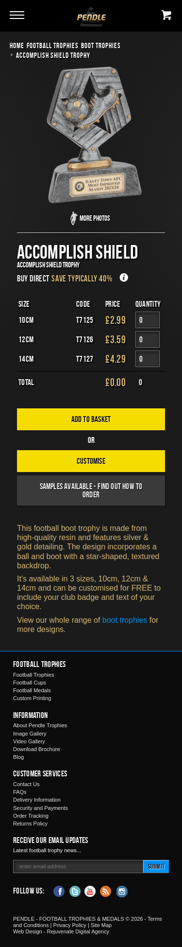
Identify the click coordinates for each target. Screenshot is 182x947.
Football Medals (32, 690)
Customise (91, 460)
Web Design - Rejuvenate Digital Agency (61, 931)
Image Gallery (29, 734)
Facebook (59, 890)
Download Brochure (36, 749)
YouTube (90, 890)
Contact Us (26, 784)
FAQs (20, 792)
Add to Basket (91, 419)
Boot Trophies (101, 45)
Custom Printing (32, 698)
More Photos (95, 218)
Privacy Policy (69, 925)
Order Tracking (31, 816)
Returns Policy (30, 823)
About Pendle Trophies (40, 725)
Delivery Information (37, 800)
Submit (156, 866)
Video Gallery (29, 741)
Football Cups (29, 682)
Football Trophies (53, 45)
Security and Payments (40, 808)
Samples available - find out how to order (91, 490)
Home (17, 45)
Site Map (101, 925)
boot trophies (125, 620)
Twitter (75, 890)
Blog (18, 757)
